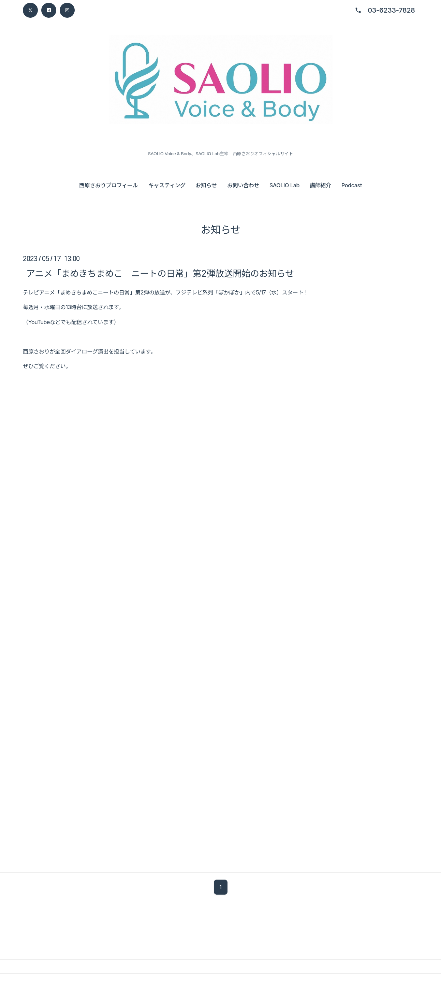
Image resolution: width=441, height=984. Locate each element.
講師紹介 (320, 185)
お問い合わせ (243, 185)
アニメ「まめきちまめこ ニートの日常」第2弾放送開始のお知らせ (160, 273)
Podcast (351, 185)
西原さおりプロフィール (108, 185)
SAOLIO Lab (284, 185)
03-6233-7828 (391, 10)
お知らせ (206, 185)
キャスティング (167, 185)
